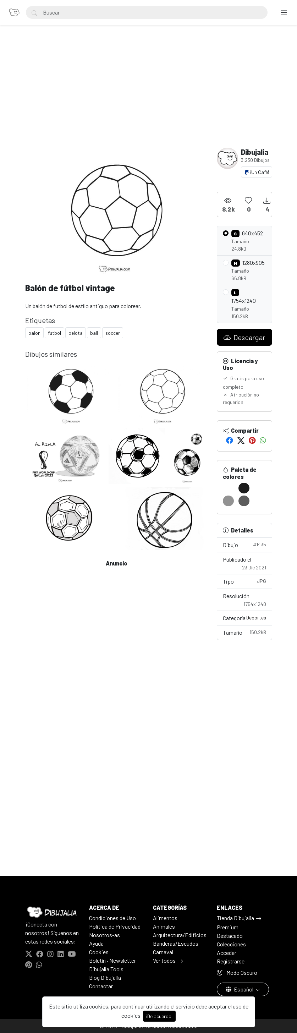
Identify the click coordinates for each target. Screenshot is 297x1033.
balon (34, 333)
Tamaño (244, 632)
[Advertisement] (148, 94)
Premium (227, 927)
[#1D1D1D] (243, 488)
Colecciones (231, 944)
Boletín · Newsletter (112, 960)
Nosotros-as (104, 934)
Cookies (99, 952)
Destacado (230, 935)
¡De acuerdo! (159, 1016)
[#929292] (228, 501)
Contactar (101, 986)
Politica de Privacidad (115, 926)
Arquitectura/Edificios (180, 934)
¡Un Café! (256, 172)
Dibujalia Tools (106, 969)
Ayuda (96, 943)
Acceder (226, 952)
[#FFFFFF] (228, 488)
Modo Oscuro (237, 972)
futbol (54, 333)
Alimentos (165, 917)
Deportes (256, 617)
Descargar (244, 337)
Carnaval (163, 952)
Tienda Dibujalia (235, 917)
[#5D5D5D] (243, 501)
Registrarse (230, 961)
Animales (164, 926)
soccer (112, 333)
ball (94, 333)
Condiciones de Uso (112, 917)
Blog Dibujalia (105, 977)
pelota (75, 333)
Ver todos (164, 960)
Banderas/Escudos (175, 943)
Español (240, 989)
